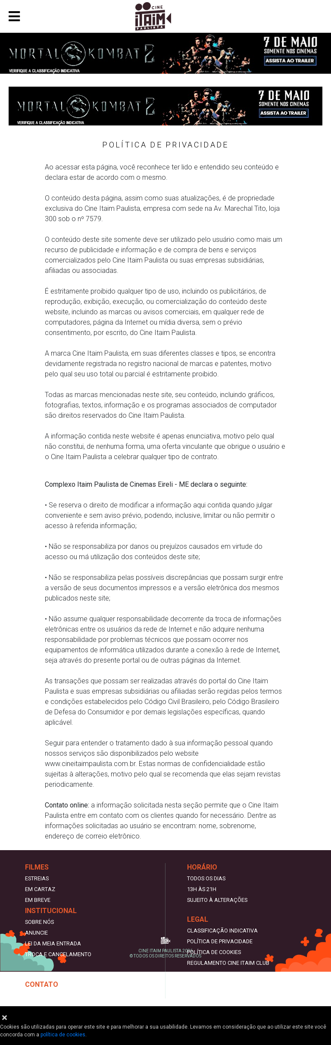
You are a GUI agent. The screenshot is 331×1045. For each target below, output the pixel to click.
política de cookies (63, 1035)
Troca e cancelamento (58, 954)
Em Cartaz (40, 889)
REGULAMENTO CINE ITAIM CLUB (228, 963)
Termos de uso (207, 973)
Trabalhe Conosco (52, 995)
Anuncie (36, 932)
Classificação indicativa (222, 930)
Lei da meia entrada (53, 943)
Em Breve (37, 900)
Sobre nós (39, 922)
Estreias (37, 878)
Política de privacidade (220, 941)
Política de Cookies (214, 952)
